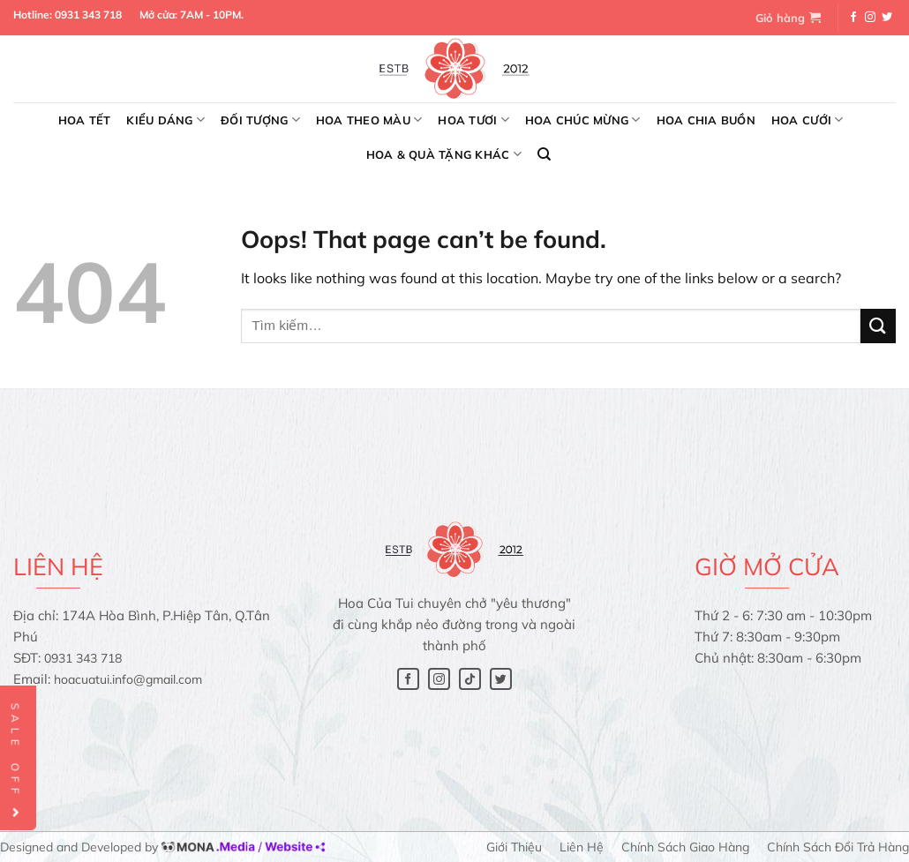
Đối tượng (260, 119)
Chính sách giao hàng (685, 847)
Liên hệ (582, 847)
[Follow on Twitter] (887, 17)
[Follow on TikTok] (470, 679)
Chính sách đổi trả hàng (838, 847)
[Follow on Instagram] (870, 17)
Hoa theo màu (369, 119)
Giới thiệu (514, 847)
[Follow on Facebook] (853, 17)
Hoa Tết (84, 120)
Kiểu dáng (165, 119)
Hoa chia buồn (706, 120)
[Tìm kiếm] (544, 154)
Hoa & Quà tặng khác (444, 154)
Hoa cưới (807, 119)
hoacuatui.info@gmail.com (128, 679)
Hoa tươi (473, 119)
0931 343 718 (88, 14)
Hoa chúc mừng (583, 119)
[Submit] (878, 326)
